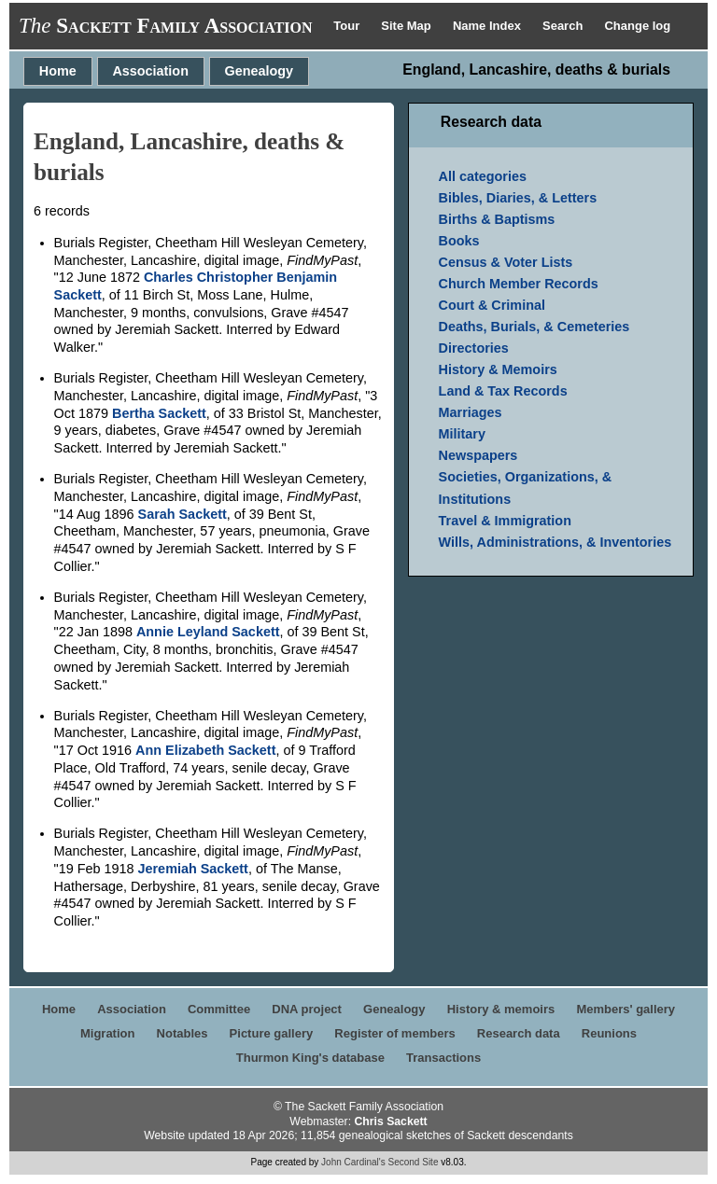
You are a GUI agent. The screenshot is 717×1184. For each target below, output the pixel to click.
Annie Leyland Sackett (208, 631)
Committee (219, 1009)
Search (564, 26)
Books (459, 240)
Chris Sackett (390, 1121)
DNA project (307, 1009)
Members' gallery (625, 1009)
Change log (637, 26)
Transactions (443, 1058)
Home (58, 70)
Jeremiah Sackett (193, 868)
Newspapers (478, 455)
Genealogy (259, 70)
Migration (107, 1033)
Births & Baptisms (497, 219)
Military (462, 433)
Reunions (609, 1033)
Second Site (413, 1162)
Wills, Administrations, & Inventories (555, 542)
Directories (474, 348)
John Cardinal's (353, 1162)
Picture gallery (272, 1033)
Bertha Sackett (159, 413)
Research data (518, 1033)
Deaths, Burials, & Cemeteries (534, 326)
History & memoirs (501, 1009)
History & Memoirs (498, 369)
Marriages (470, 412)
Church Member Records (518, 283)
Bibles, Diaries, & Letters (518, 197)
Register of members (394, 1033)
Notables (182, 1033)
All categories (483, 176)
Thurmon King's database (310, 1058)
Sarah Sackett (182, 514)
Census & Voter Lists (506, 262)
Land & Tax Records (503, 390)
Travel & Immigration (505, 520)
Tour (348, 26)
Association (150, 70)
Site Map (407, 26)
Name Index (489, 26)
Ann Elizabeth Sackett (205, 750)
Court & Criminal (492, 305)
